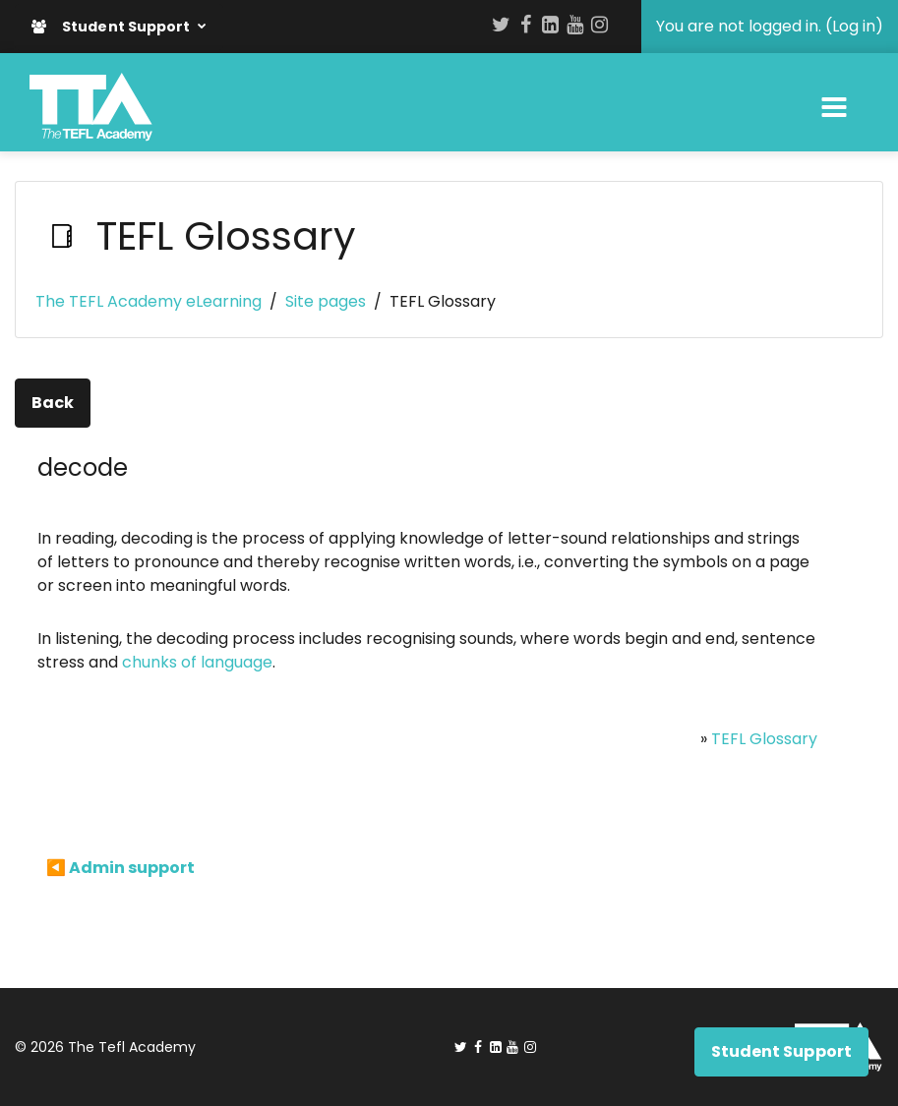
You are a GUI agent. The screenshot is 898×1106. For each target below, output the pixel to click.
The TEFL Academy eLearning (148, 301)
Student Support (112, 26)
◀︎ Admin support (120, 867)
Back (52, 402)
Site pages (325, 301)
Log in (853, 26)
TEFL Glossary (764, 739)
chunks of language (197, 662)
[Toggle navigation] (834, 107)
